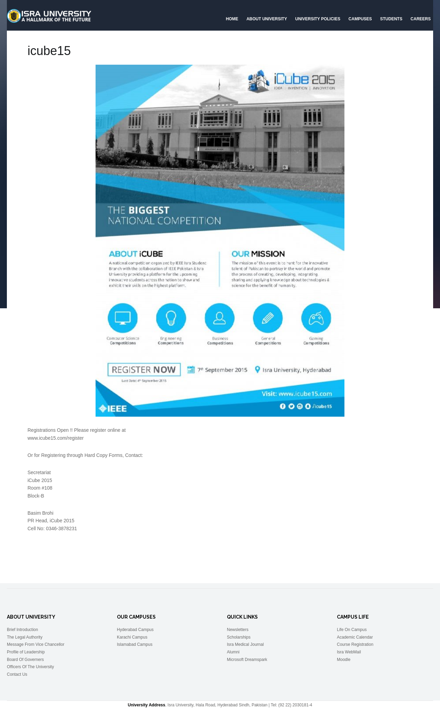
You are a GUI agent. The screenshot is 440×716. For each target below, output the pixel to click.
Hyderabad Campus (135, 629)
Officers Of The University (30, 666)
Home (232, 19)
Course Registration (355, 644)
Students (391, 19)
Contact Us (17, 674)
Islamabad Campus (134, 644)
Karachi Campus (132, 637)
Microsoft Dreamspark (247, 659)
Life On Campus (352, 629)
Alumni (233, 652)
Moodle (343, 659)
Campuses (360, 19)
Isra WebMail (349, 652)
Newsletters (238, 629)
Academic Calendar (355, 637)
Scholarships (239, 637)
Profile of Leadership (26, 652)
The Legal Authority (24, 637)
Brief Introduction (22, 629)
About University (266, 19)
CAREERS (420, 19)
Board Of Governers (25, 659)
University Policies (317, 19)
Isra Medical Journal (245, 644)
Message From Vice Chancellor (35, 644)
